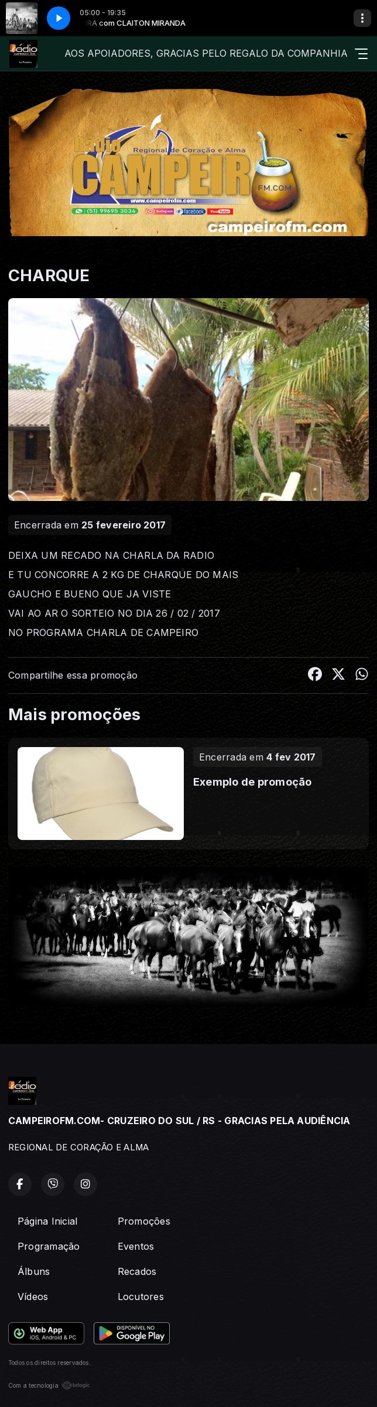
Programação (49, 1246)
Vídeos (33, 1296)
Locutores (141, 1296)
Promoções (144, 1221)
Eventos (136, 1246)
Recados (137, 1271)
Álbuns (34, 1271)
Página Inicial (47, 1221)
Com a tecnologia (49, 1385)
